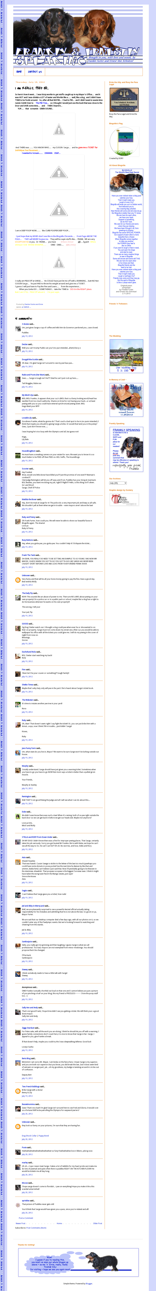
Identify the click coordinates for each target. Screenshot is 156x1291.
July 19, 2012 (27, 336)
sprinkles (25, 1201)
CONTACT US (35, 72)
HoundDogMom (28, 451)
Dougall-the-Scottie (30, 359)
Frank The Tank (28, 555)
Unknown (26, 575)
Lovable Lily (27, 418)
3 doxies (25, 324)
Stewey (25, 970)
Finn (23, 670)
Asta (24, 857)
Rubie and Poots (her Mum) (33, 375)
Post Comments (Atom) (36, 1228)
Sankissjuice (27, 942)
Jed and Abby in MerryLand (33, 906)
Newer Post (20, 1223)
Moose (25, 1183)
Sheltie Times (27, 685)
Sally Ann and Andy (30, 1008)
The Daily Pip (27, 593)
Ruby (24, 720)
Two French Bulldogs (31, 1087)
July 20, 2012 (27, 1114)
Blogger (89, 1284)
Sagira (24, 891)
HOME (19, 72)
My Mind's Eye (28, 395)
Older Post (97, 1223)
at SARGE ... (26, 307)
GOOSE (25, 624)
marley (25, 1163)
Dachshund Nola (29, 652)
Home (59, 1223)
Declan (25, 344)
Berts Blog (26, 1058)
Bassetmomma (28, 1104)
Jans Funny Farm (29, 748)
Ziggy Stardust (28, 1028)
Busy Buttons (27, 540)
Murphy (25, 766)
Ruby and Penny (28, 517)
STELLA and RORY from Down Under (37, 837)
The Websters (27, 700)
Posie (24, 1148)
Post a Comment (26, 1218)
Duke (24, 812)
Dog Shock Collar (29, 1136)
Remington (26, 796)
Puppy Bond (44, 1136)
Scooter (25, 469)
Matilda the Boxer (29, 499)
